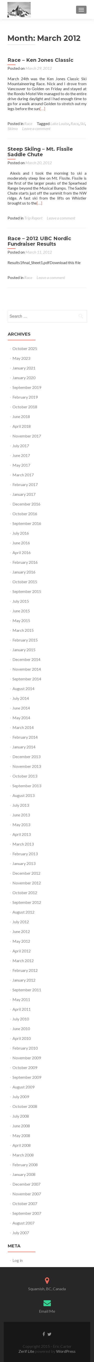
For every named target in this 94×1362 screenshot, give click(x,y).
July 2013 (20, 805)
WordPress (65, 1351)
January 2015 (23, 649)
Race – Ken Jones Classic (40, 60)
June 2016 (21, 542)
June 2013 (21, 814)
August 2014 (23, 688)
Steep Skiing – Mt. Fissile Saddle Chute (40, 151)
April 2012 (21, 950)
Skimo (12, 128)
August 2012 (23, 912)
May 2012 (21, 941)
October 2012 (24, 892)
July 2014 (20, 698)
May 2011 (21, 999)
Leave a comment (36, 128)
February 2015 (25, 640)
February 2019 (25, 397)
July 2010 (20, 1018)
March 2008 (23, 1154)
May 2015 (21, 620)
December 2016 (26, 504)
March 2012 (23, 960)
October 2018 (24, 406)
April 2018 (21, 426)
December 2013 (26, 756)
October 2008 (24, 1106)
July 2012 (20, 921)
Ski (82, 123)
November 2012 (26, 882)
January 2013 (23, 863)
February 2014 (25, 737)
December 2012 (26, 873)
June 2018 (21, 416)
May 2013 (21, 824)
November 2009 (26, 1057)
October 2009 (24, 1067)
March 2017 (23, 474)
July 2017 (20, 445)
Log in (17, 1260)
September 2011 (26, 989)
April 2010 (21, 1038)
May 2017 (21, 465)
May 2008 (21, 1135)
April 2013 (21, 834)
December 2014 (26, 659)
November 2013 (26, 766)
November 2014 (26, 669)
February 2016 (25, 562)
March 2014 (23, 727)
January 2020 (23, 377)
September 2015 (26, 591)
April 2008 (21, 1145)
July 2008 (20, 1116)
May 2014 (21, 717)
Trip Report (33, 217)
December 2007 (26, 1184)
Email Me (47, 1311)
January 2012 (23, 980)
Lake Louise (59, 123)
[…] (42, 108)
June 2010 (21, 1028)
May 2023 (21, 358)
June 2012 (21, 931)
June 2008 (21, 1125)
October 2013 (24, 776)
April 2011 (21, 1009)
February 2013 (25, 853)
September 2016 (26, 523)
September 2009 (26, 1077)
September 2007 (26, 1213)
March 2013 (23, 844)
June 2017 (21, 455)
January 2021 (23, 367)
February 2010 (25, 1048)
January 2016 (23, 572)
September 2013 (26, 785)
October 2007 (24, 1203)
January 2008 (23, 1174)
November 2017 (26, 435)
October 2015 (24, 581)
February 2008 (25, 1164)
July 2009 (20, 1096)
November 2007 (26, 1193)
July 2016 (20, 533)
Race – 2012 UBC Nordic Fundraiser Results (39, 241)
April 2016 (21, 552)
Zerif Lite (26, 1351)
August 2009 (23, 1086)
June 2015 (21, 610)
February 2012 (25, 970)
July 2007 (20, 1232)
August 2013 (23, 795)
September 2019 (26, 387)
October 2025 (24, 348)
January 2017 (23, 494)
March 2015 (23, 630)
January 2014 (23, 746)
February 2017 (25, 484)
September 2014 (26, 678)
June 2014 (21, 708)
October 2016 (24, 513)
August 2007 (23, 1222)
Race (28, 123)
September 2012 (26, 902)
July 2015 (20, 601)
